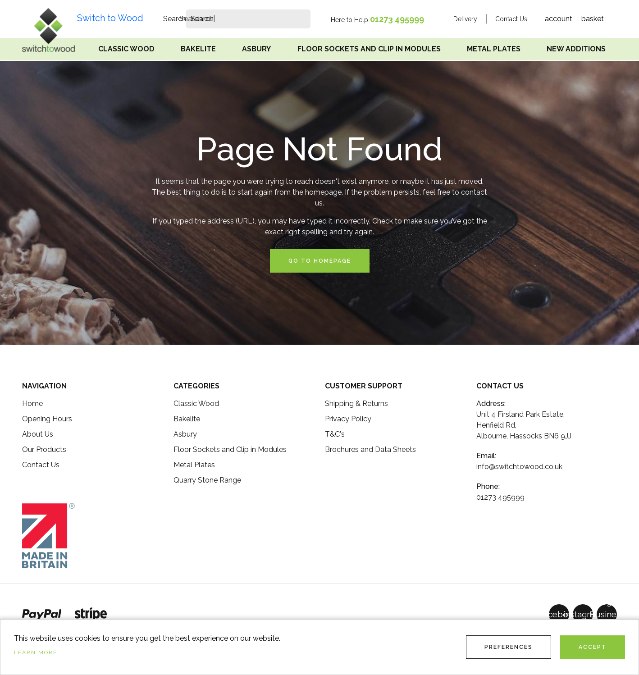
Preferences (508, 647)
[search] (202, 18)
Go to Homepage (319, 261)
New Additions (576, 49)
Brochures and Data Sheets (370, 449)
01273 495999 (397, 19)
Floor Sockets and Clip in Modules (369, 49)
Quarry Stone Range (207, 480)
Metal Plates (493, 49)
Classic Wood (126, 49)
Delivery (465, 19)
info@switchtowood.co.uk (519, 466)
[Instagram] (583, 614)
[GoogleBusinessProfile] (607, 614)
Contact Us (511, 19)
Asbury (256, 49)
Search (174, 18)
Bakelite (198, 49)
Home (32, 403)
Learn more (35, 652)
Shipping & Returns (356, 403)
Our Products (44, 449)
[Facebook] (559, 614)
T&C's (335, 434)
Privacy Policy (348, 419)
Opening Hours (47, 419)
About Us (37, 434)
